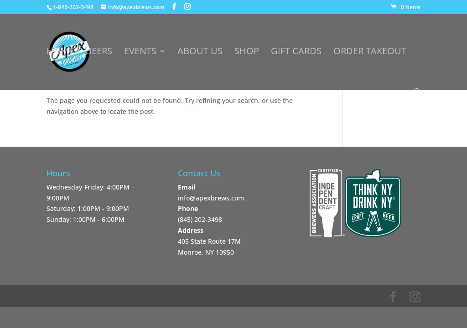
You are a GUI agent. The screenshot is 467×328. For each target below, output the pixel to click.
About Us (200, 52)
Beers (99, 52)
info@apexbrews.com (211, 198)
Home (60, 52)
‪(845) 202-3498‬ (200, 219)
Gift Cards (296, 52)
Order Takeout (369, 52)
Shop (246, 52)
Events (140, 52)
